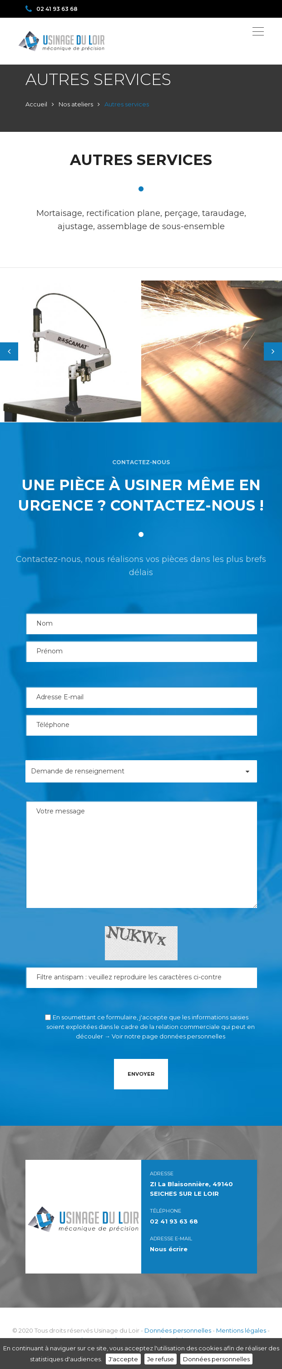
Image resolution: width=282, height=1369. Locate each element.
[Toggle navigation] (258, 31)
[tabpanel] (70, 351)
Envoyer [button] (141, 1074)
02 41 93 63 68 (51, 8)
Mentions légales (241, 1330)
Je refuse (160, 1359)
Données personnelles (177, 1330)
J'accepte (123, 1359)
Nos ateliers (76, 104)
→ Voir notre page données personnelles (164, 1036)
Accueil (36, 104)
